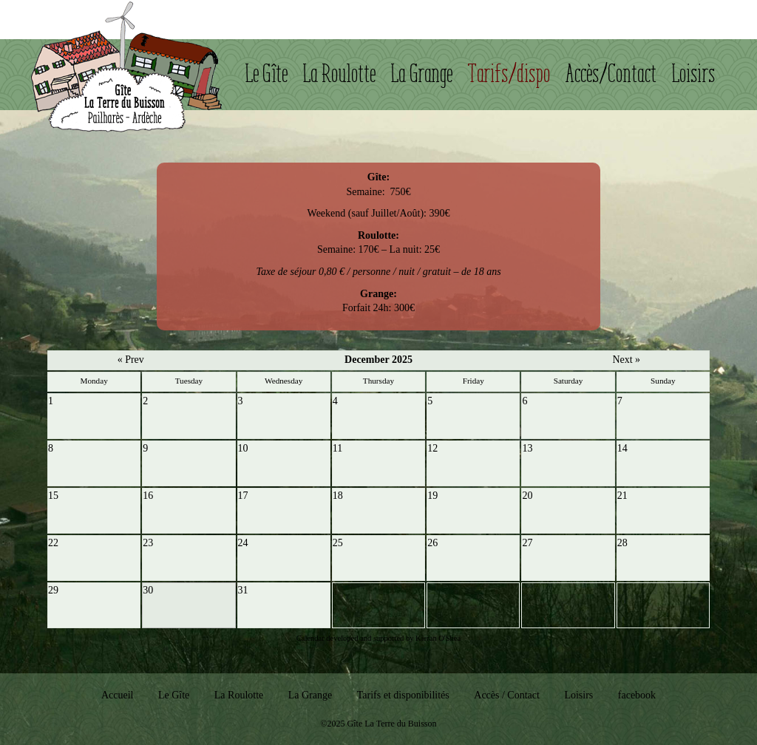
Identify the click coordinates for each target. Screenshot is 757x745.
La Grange (422, 73)
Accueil (117, 695)
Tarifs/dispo (509, 73)
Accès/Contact (611, 73)
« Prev (131, 359)
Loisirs (694, 73)
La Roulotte (339, 73)
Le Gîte (266, 73)
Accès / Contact (507, 695)
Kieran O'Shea (438, 638)
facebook (637, 695)
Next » (626, 359)
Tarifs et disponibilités (403, 695)
